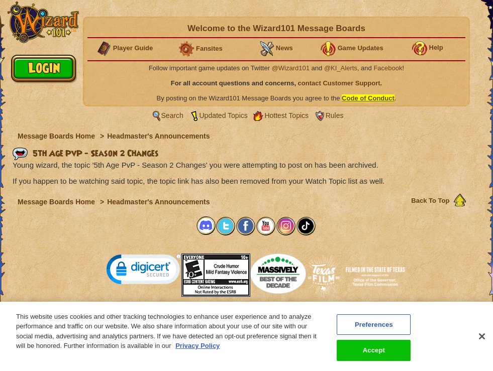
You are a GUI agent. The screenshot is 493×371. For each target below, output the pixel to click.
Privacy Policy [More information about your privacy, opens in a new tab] (197, 351)
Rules (335, 115)
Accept (374, 355)
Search (172, 115)
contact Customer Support (339, 83)
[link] (143, 271)
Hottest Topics (286, 115)
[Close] (482, 341)
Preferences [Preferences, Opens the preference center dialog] (374, 329)
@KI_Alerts (340, 68)
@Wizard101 (291, 68)
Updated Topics (224, 115)
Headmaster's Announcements (158, 136)
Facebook (387, 68)
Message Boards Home (57, 136)
